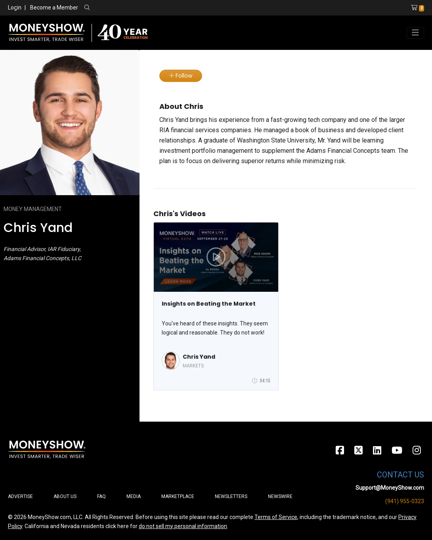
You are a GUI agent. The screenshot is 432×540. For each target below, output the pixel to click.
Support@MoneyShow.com (390, 488)
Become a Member (54, 7)
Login (14, 7)
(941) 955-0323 (404, 501)
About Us (65, 496)
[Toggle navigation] (415, 33)
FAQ (101, 496)
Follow (180, 76)
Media (133, 496)
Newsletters (231, 496)
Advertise (20, 496)
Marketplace (177, 496)
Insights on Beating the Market (209, 304)
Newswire (280, 496)
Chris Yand (199, 357)
